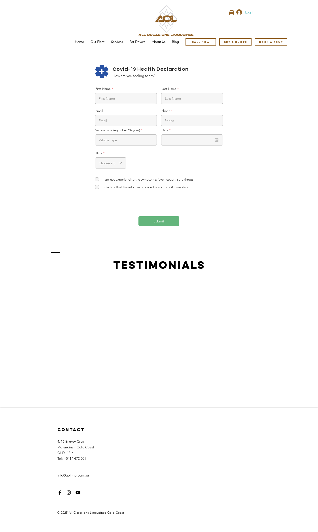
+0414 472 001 (75, 458)
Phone (165, 110)
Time (98, 153)
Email (99, 110)
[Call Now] (201, 42)
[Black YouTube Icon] (78, 492)
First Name (103, 88)
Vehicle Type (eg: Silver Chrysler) (117, 130)
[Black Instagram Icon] (69, 492)
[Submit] (158, 221)
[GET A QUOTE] (235, 42)
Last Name (169, 88)
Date (167, 130)
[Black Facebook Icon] (59, 492)
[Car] (231, 12)
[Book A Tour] (271, 42)
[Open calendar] (216, 140)
